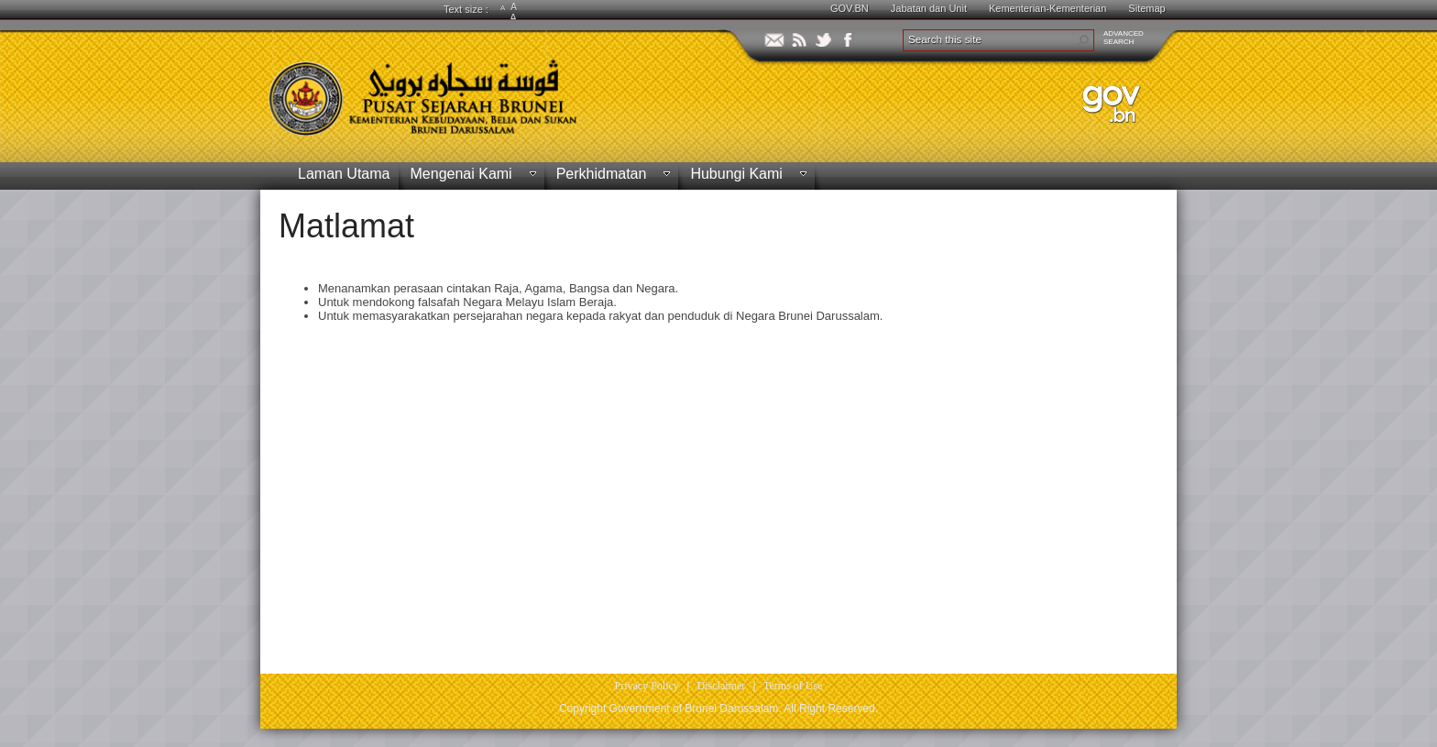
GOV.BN (849, 8)
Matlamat (346, 226)
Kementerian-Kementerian (1047, 8)
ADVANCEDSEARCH (1123, 37)
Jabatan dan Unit (929, 8)
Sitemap (1146, 8)
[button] (1083, 40)
